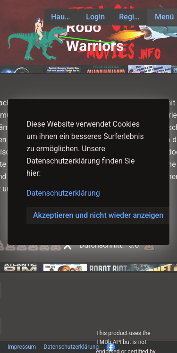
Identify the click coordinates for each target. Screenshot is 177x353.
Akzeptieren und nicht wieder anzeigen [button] (98, 215)
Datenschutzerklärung (63, 193)
